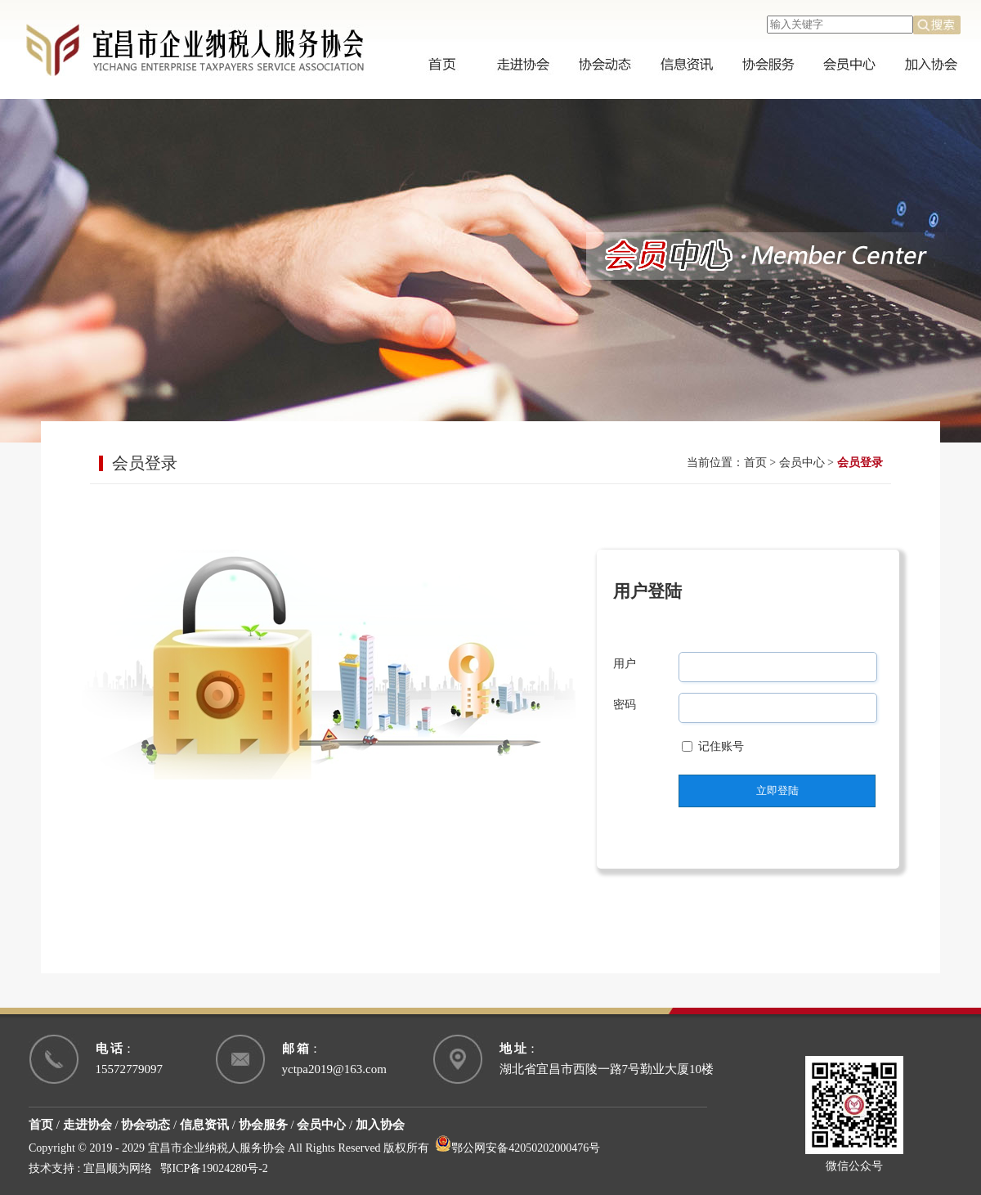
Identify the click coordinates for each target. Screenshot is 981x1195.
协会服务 (263, 1124)
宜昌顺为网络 (117, 1168)
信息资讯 (204, 1124)
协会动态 (145, 1124)
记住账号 (721, 746)
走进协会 (87, 1124)
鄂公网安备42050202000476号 (517, 1148)
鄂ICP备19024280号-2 (213, 1168)
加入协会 (380, 1124)
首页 (755, 462)
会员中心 (802, 462)
